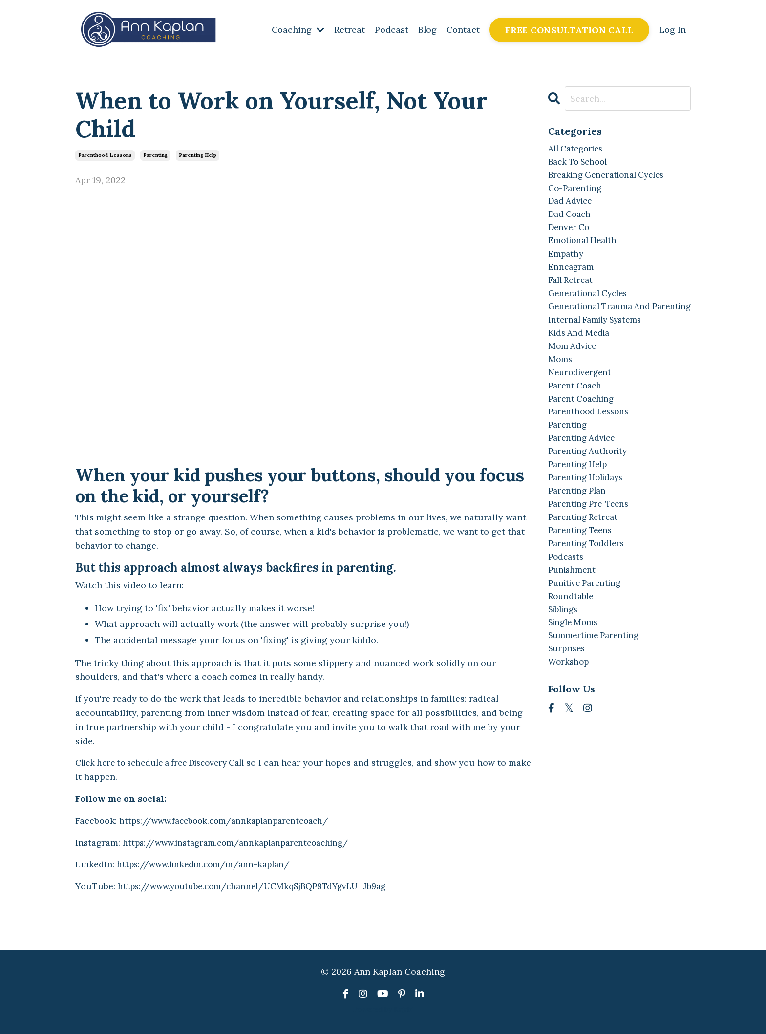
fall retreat (572, 289)
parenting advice (584, 472)
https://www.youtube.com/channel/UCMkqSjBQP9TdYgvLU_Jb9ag (260, 886)
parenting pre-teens (591, 543)
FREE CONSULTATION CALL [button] (569, 30)
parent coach (576, 416)
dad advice (571, 205)
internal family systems (599, 346)
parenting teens (582, 571)
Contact (463, 29)
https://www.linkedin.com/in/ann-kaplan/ (208, 864)
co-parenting (576, 191)
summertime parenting (597, 683)
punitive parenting (587, 627)
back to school (580, 163)
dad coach (571, 219)
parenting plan (579, 529)
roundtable (572, 641)
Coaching (296, 29)
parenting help (197, 155)
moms (561, 388)
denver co (570, 233)
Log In (672, 29)
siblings (565, 655)
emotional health (585, 247)
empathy (566, 261)
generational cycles (591, 303)
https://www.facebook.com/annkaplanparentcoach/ (229, 820)
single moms (575, 669)
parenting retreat (585, 557)
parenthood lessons (105, 155)
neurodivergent (582, 402)
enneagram (572, 275)
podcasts (567, 599)
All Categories (578, 149)
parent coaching (583, 430)
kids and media (581, 360)
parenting (155, 155)
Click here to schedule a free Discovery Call (168, 763)
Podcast (390, 29)
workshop (569, 711)
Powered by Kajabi (383, 1009)
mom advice (573, 374)
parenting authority (590, 487)
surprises (568, 698)
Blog (426, 29)
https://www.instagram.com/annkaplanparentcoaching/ (242, 842)
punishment (573, 613)
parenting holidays (589, 514)
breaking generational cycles (611, 177)
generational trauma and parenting (603, 325)
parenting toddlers (589, 585)
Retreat (348, 29)
